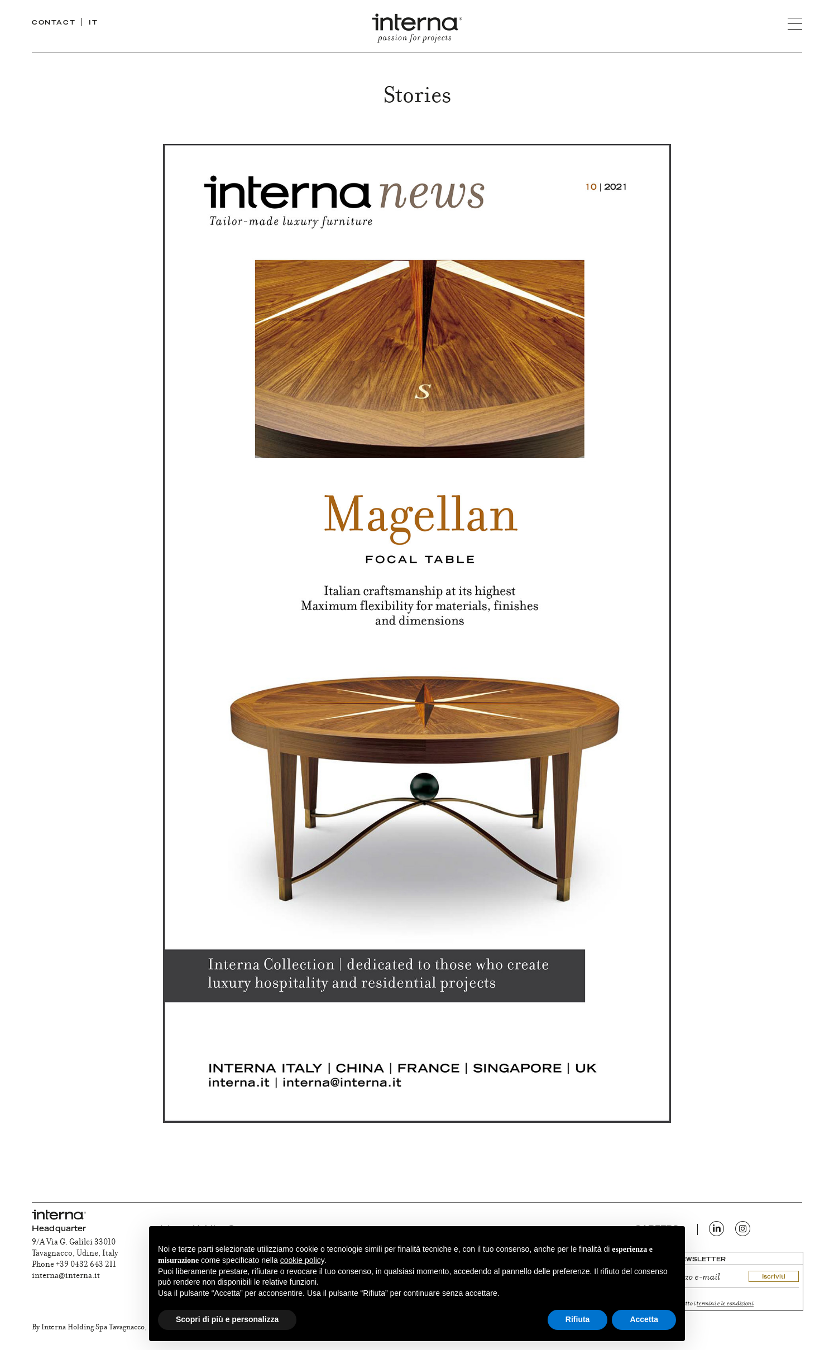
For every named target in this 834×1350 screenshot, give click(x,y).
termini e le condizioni (725, 1304)
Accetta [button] (644, 1319)
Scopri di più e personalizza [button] (227, 1319)
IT (93, 23)
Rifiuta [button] (577, 1319)
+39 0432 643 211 (86, 1265)
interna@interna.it (66, 1276)
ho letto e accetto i (702, 1304)
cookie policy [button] (302, 1260)
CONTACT (53, 23)
